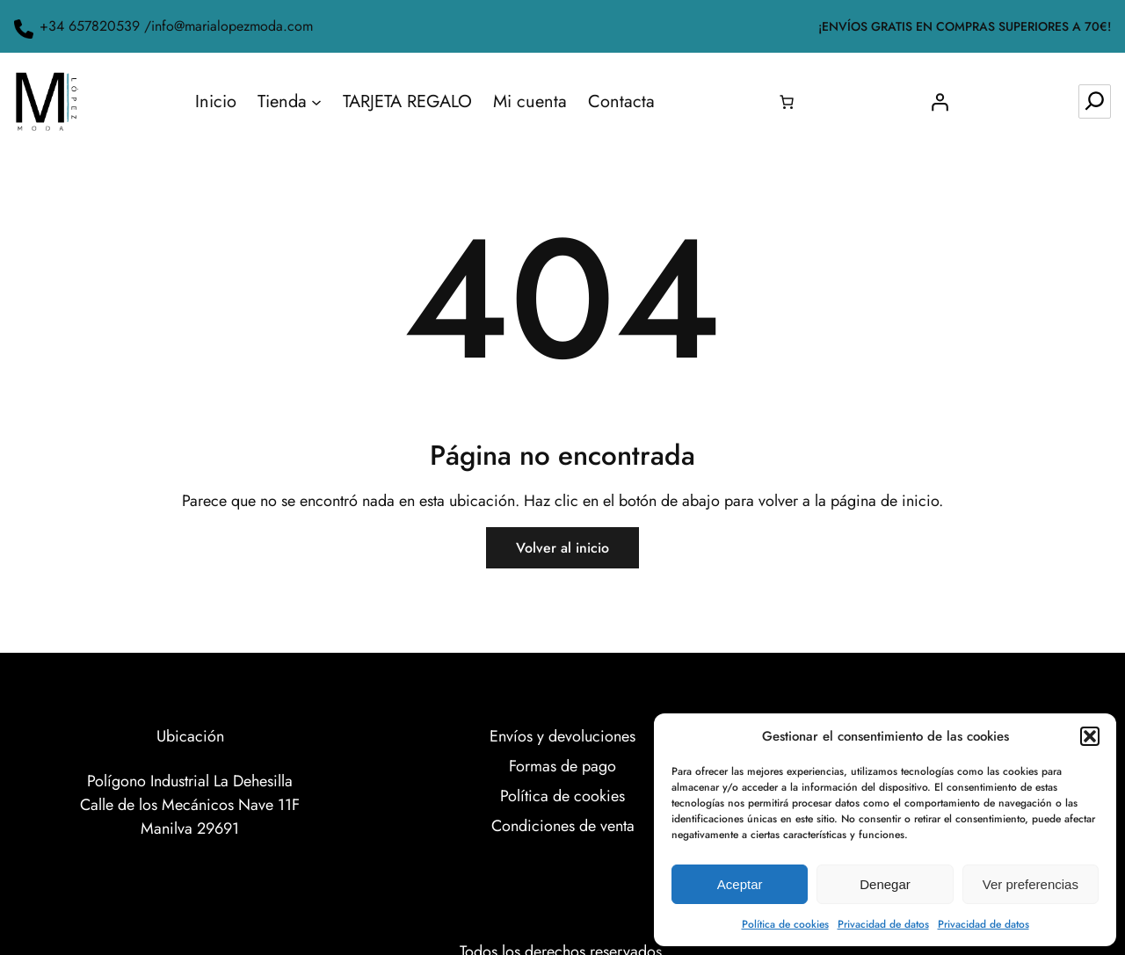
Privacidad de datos (883, 924)
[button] (1090, 736)
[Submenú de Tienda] (316, 102)
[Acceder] (940, 102)
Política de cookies (785, 924)
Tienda (282, 101)
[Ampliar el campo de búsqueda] (1094, 101)
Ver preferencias (1030, 884)
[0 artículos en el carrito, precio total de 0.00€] (787, 102)
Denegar (885, 884)
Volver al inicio (562, 548)
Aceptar (740, 884)
